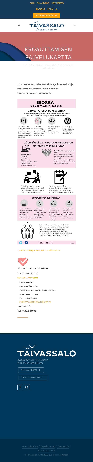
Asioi (32, 3)
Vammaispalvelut (28, 298)
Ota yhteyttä (57, 3)
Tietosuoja (63, 446)
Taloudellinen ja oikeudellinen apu (37, 290)
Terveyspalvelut (27, 273)
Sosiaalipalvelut (51, 65)
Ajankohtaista (30, 446)
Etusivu (27, 65)
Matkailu (40, 9)
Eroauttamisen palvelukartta (35, 302)
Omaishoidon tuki (28, 294)
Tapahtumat (43, 3)
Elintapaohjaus (26, 311)
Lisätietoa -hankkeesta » (38, 250)
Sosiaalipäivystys (28, 286)
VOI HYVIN (37, 65)
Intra (50, 9)
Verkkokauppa (46, 15)
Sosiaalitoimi (26, 282)
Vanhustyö (24, 306)
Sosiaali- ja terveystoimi (32, 268)
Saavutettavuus (46, 450)
